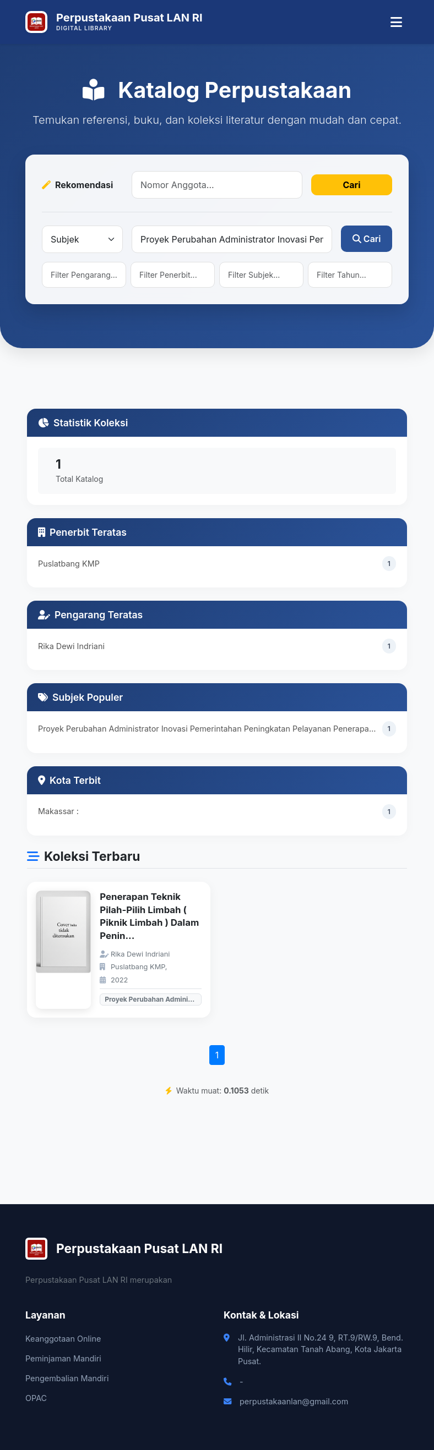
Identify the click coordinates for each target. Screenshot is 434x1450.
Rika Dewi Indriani (71, 646)
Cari (351, 184)
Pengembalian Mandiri (67, 1378)
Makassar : (58, 811)
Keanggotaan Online (63, 1338)
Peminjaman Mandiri (63, 1358)
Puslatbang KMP (69, 563)
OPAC (36, 1398)
